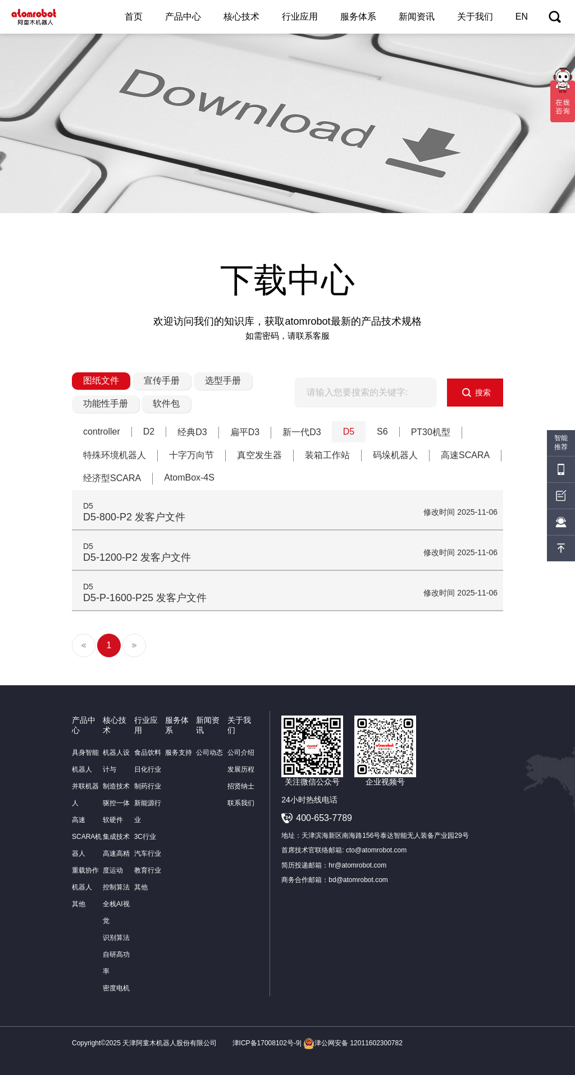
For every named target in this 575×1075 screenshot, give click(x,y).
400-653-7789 (324, 818)
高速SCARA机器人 (87, 836)
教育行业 (147, 870)
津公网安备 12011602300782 (353, 1043)
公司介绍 (240, 752)
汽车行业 (147, 853)
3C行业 (145, 837)
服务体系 (358, 16)
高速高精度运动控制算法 (116, 870)
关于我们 (475, 16)
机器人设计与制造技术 (116, 769)
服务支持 (178, 752)
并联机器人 (85, 794)
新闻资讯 (417, 16)
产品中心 (183, 16)
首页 (134, 16)
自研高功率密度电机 (116, 971)
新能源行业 (147, 811)
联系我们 (240, 803)
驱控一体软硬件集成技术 (116, 820)
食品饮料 (147, 752)
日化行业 (147, 769)
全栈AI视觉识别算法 (116, 921)
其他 (78, 904)
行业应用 (300, 16)
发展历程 (240, 769)
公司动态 (209, 752)
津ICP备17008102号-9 (266, 1043)
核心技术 (241, 16)
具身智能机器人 (85, 761)
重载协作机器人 (85, 878)
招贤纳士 (240, 786)
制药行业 (147, 786)
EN (521, 16)
